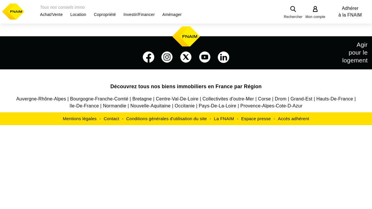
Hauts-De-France (334, 98)
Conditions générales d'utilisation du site (166, 118)
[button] (51, 14)
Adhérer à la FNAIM (350, 11)
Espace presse (256, 118)
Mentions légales (80, 118)
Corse (264, 98)
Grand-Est (301, 98)
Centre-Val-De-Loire (177, 98)
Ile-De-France (84, 105)
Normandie (114, 105)
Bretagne (142, 98)
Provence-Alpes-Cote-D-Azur (271, 105)
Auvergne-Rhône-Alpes (41, 98)
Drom (281, 98)
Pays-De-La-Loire (217, 105)
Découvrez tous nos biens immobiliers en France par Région (186, 86)
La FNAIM (224, 118)
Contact (111, 118)
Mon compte (315, 17)
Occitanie (185, 105)
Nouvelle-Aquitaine (150, 105)
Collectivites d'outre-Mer (228, 98)
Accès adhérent (293, 118)
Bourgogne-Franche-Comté (99, 98)
